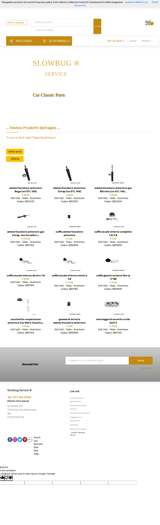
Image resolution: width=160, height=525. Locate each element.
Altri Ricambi (117, 40)
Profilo (148, 40)
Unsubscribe (146, 368)
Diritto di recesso (78, 429)
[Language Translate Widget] (18, 22)
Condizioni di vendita (80, 413)
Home (134, 40)
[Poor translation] (9, 478)
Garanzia (74, 425)
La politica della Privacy (136, 2)
